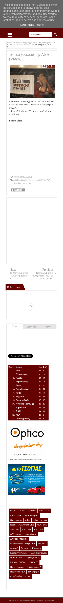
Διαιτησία (42, 543)
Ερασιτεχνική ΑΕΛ (43, 180)
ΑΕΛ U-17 (26, 529)
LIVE (22, 511)
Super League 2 (31, 515)
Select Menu (9, 35)
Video (31, 183)
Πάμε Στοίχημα (17, 567)
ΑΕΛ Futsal (42, 525)
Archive (48, 327)
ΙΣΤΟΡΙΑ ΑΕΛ (16, 558)
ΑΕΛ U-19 (38, 529)
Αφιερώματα (31, 534)
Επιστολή (36, 548)
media (25, 183)
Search (55, 34)
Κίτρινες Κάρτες (32, 558)
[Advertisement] (31, 230)
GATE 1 (13, 511)
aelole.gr (50, 600)
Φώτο (28, 576)
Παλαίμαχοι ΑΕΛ (34, 567)
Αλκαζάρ (16, 180)
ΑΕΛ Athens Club (26, 525)
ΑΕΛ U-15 (14, 529)
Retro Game (15, 515)
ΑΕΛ (11, 600)
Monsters (32, 511)
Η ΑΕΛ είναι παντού (38, 553)
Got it (40, 25)
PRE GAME (44, 511)
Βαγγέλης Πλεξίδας (28, 180)
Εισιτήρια (25, 548)
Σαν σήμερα (33, 572)
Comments (31, 327)
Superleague (16, 520)
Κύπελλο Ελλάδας (18, 562)
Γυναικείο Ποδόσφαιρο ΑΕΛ (22, 543)
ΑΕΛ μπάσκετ (16, 534)
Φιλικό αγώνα (16, 576)
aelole (35, 520)
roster (13, 525)
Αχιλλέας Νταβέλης (18, 539)
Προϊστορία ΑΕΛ (17, 572)
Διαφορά (14, 548)
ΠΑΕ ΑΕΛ (18, 183)
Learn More (27, 25)
